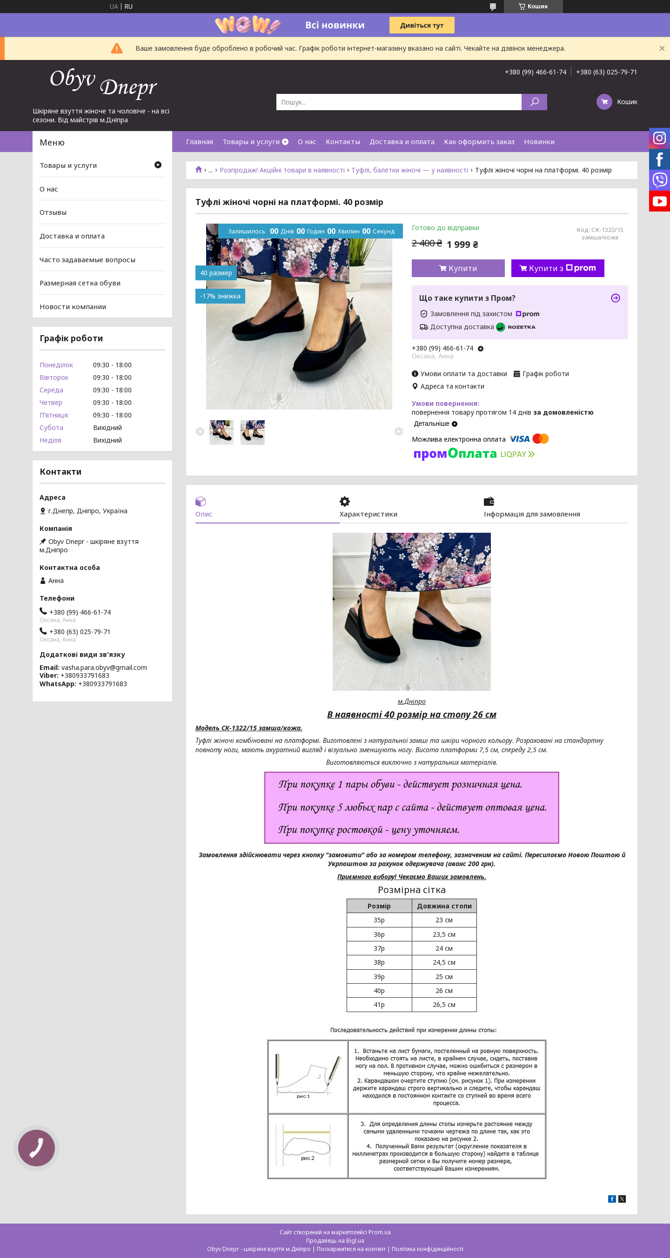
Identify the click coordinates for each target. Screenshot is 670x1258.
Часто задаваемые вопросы (87, 259)
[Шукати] (534, 102)
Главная (199, 141)
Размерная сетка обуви (80, 282)
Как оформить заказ (479, 141)
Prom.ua (379, 1232)
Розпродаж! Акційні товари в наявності (282, 170)
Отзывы (53, 212)
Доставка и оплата (402, 141)
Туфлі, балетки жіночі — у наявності (409, 170)
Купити (463, 268)
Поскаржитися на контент (351, 1249)
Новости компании (73, 306)
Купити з (562, 268)
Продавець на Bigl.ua (335, 1241)
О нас (307, 141)
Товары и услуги (251, 141)
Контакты (343, 141)
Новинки (539, 141)
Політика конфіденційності (427, 1249)
